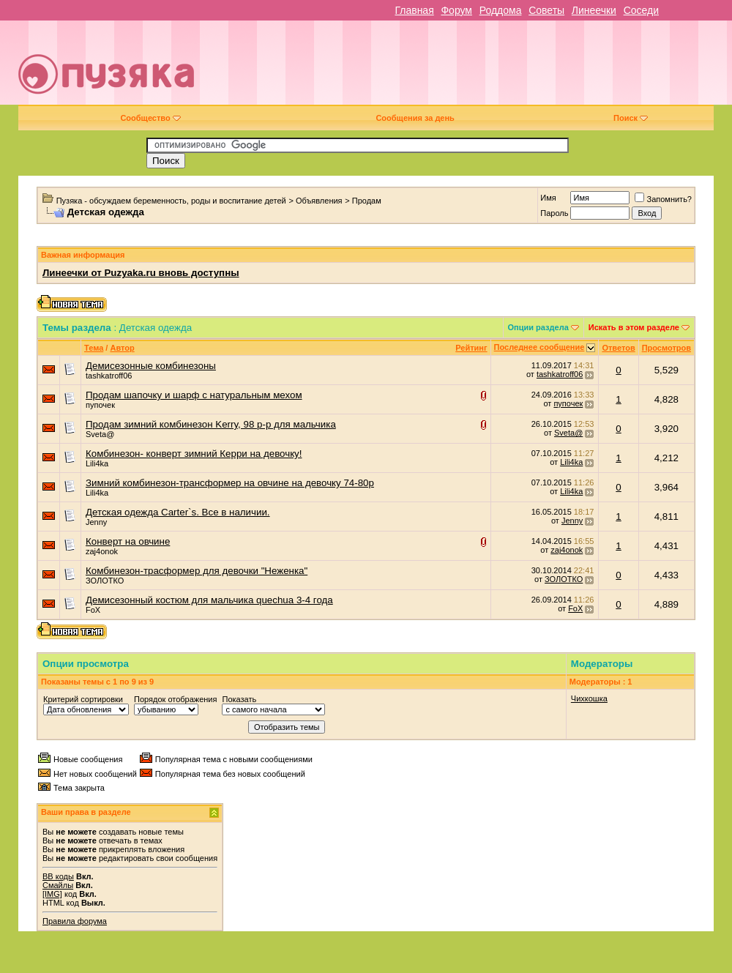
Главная (414, 10)
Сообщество (150, 117)
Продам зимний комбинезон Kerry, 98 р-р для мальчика (211, 424)
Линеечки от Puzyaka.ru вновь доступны (140, 272)
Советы (546, 10)
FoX (93, 609)
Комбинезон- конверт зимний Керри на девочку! (194, 453)
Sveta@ (100, 434)
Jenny (96, 522)
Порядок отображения (175, 699)
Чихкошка (589, 698)
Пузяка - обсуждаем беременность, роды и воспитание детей (171, 200)
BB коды (58, 876)
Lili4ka (97, 463)
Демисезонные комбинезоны (151, 365)
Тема (93, 347)
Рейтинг (471, 347)
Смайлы (57, 885)
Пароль (554, 213)
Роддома (500, 10)
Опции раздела (538, 327)
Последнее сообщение (539, 347)
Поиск (630, 117)
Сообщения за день (415, 117)
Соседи (641, 10)
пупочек (100, 404)
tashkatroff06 (109, 375)
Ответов (618, 347)
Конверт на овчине (128, 541)
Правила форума (74, 921)
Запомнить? (663, 199)
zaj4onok (102, 551)
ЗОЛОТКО (105, 580)
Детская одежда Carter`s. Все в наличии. (178, 512)
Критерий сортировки (83, 699)
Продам (366, 200)
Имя (548, 197)
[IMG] (52, 894)
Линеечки (594, 10)
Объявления (319, 200)
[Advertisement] (508, 68)
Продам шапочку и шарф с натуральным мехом (194, 394)
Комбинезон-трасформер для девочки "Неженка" (196, 570)
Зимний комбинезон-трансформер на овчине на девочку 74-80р (230, 482)
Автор (122, 347)
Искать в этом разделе (634, 327)
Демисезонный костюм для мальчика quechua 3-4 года (209, 599)
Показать (239, 699)
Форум (456, 10)
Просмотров (666, 347)
